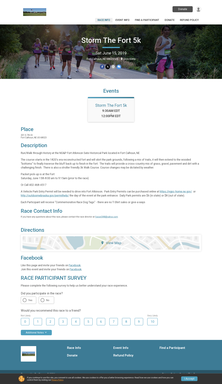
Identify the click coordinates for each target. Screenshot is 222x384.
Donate (182, 9)
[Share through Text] (118, 67)
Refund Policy (189, 20)
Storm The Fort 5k (111, 40)
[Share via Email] (113, 67)
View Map (111, 247)
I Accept (189, 378)
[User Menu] (198, 9)
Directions (129, 58)
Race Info (104, 20)
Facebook (75, 269)
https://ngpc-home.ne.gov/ (176, 195)
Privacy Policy (57, 380)
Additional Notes (36, 336)
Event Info (122, 20)
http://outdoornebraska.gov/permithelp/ (45, 199)
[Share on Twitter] (107, 67)
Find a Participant (147, 20)
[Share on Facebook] (102, 67)
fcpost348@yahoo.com (106, 221)
